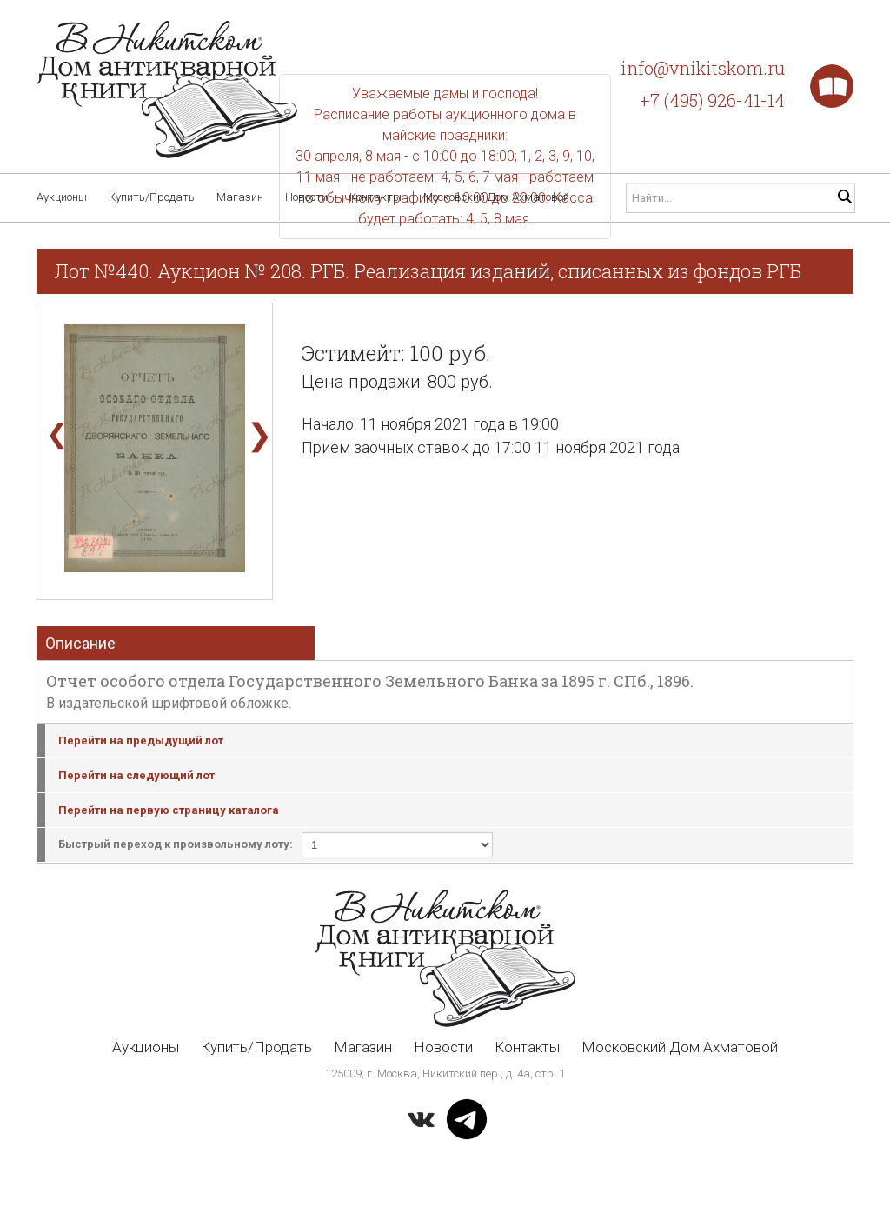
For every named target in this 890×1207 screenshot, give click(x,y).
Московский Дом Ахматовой (496, 196)
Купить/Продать (152, 196)
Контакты (375, 196)
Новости (306, 196)
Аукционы (62, 196)
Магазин (239, 196)
